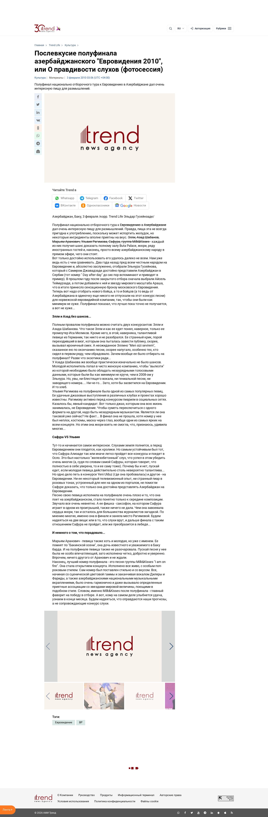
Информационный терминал (136, 795)
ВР (80, 722)
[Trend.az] (48, 28)
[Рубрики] (224, 28)
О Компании (65, 795)
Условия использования (73, 801)
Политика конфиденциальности (114, 801)
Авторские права (170, 795)
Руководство (86, 795)
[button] (38, 97)
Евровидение (63, 722)
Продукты (106, 795)
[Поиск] (170, 28)
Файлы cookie (149, 801)
